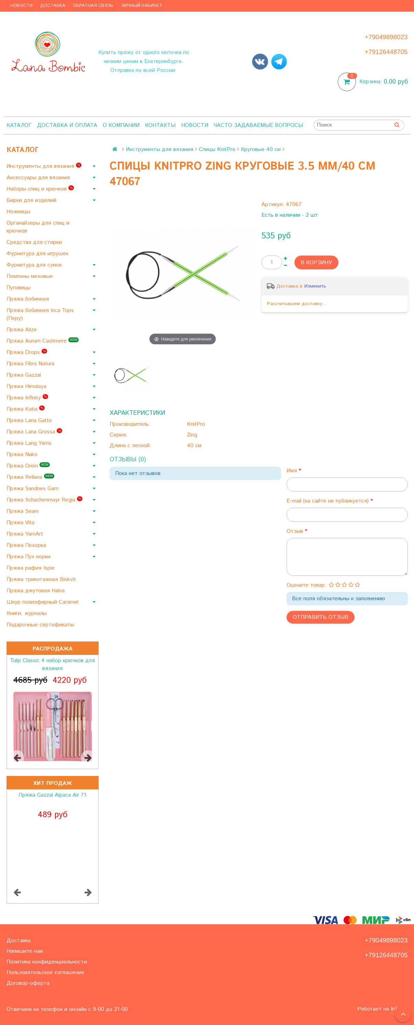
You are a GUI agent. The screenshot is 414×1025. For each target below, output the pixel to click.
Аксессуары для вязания (39, 178)
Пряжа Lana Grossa (34, 432)
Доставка (52, 5)
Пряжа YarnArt (26, 534)
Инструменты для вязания (44, 166)
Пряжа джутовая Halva (36, 591)
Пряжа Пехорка (27, 545)
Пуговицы (19, 288)
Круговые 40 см (261, 149)
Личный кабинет (142, 5)
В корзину (316, 263)
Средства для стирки (35, 242)
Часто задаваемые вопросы (258, 125)
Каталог (19, 125)
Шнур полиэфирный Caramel (43, 602)
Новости (21, 5)
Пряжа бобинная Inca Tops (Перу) (40, 314)
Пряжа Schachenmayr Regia (44, 500)
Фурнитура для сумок (35, 265)
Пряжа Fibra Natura (31, 364)
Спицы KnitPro (217, 149)
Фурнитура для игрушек (38, 254)
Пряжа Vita (21, 523)
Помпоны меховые (31, 276)
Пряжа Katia (26, 409)
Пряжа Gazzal (25, 375)
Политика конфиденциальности (47, 962)
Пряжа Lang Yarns (30, 443)
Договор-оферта (28, 983)
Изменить (315, 286)
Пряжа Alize (22, 330)
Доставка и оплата (67, 125)
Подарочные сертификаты (41, 625)
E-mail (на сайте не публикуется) (328, 501)
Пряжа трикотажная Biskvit (42, 579)
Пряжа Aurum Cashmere (43, 341)
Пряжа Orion (28, 466)
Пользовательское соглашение (46, 973)
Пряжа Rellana (30, 477)
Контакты (160, 125)
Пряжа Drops (27, 352)
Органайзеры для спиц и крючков (38, 227)
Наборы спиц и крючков (40, 189)
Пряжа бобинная (29, 299)
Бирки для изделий (32, 200)
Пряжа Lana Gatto (30, 420)
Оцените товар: (306, 585)
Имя (293, 471)
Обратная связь (93, 5)
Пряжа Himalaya (27, 386)
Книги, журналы (27, 613)
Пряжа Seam (24, 511)
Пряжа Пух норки (29, 557)
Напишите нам (25, 951)
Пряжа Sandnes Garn (33, 489)
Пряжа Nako (23, 454)
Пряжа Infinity (27, 398)
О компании (121, 125)
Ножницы (19, 212)
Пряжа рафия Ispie (31, 568)
